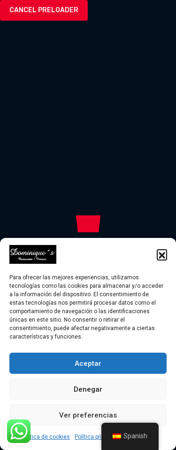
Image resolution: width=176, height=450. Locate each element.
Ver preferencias (88, 415)
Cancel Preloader (43, 10)
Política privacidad (98, 437)
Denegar (88, 389)
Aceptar (88, 363)
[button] (162, 254)
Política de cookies (45, 437)
